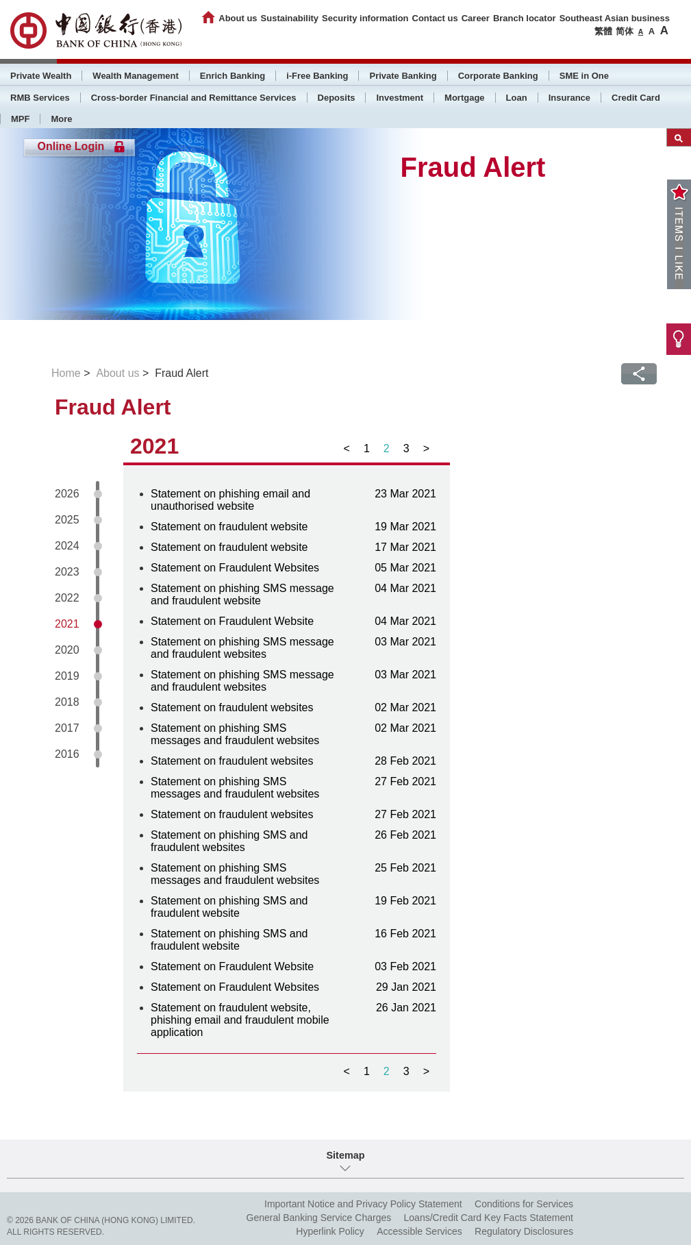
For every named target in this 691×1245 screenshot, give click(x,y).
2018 (67, 702)
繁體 (603, 31)
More (61, 119)
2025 (67, 520)
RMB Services (40, 98)
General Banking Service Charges (319, 1217)
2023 (67, 572)
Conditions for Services (524, 1203)
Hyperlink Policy (330, 1231)
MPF (20, 119)
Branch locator (524, 18)
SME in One (584, 76)
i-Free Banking (317, 76)
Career (476, 18)
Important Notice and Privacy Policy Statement (363, 1203)
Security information (365, 18)
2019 (67, 676)
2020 (67, 650)
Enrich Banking (232, 76)
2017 (67, 728)
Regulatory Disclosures (524, 1231)
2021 (67, 624)
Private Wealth (40, 76)
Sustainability (290, 18)
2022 (67, 598)
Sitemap (346, 1155)
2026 (67, 494)
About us (237, 18)
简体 (624, 31)
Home (66, 373)
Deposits (336, 98)
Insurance (569, 98)
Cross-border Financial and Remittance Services (194, 98)
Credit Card (636, 98)
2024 (67, 546)
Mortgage (464, 98)
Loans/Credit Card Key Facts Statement (488, 1217)
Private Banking (402, 76)
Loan (516, 98)
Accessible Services (419, 1231)
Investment (399, 98)
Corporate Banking (498, 76)
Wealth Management (135, 76)
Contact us (435, 18)
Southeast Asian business (615, 18)
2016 (67, 754)
